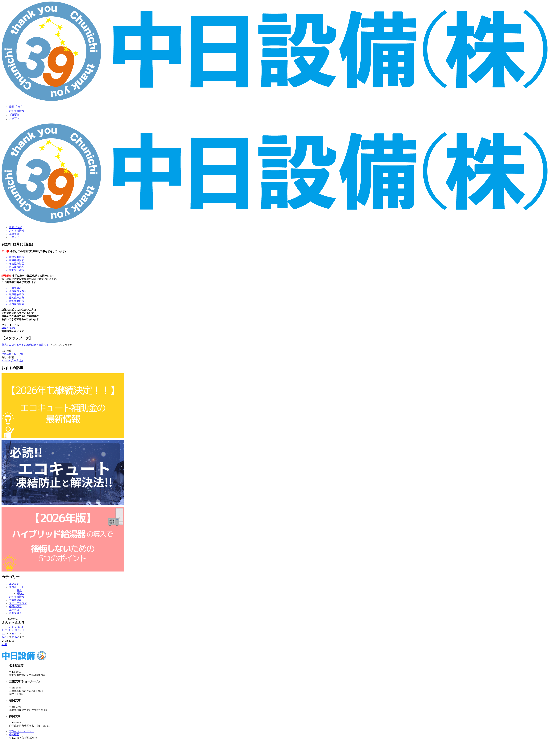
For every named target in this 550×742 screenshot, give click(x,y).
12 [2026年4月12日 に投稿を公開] (23, 630)
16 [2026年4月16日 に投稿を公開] (13, 633)
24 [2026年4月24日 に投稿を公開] (16, 637)
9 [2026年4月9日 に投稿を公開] (12, 630)
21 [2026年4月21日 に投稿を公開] (6, 637)
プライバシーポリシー (21, 731)
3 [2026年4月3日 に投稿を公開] (15, 626)
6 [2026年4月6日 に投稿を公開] (2, 630)
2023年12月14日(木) (12, 354)
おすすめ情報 (16, 230)
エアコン (14, 584)
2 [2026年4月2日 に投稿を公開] (12, 626)
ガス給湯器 (15, 600)
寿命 (19, 590)
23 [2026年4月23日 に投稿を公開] (13, 637)
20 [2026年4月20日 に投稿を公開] (3, 637)
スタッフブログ (18, 603)
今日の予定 (15, 606)
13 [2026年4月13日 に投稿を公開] (3, 633)
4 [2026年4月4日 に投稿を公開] (18, 626)
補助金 (20, 593)
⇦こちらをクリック (61, 344)
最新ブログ (15, 227)
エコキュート (16, 587)
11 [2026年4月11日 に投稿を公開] (19, 630)
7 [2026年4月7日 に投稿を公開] (5, 630)
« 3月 (4, 644)
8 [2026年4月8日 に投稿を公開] (9, 630)
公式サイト (15, 237)
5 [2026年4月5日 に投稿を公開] (22, 626)
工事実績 (14, 234)
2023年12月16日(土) (12, 360)
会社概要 (14, 734)
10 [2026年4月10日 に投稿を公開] (16, 630)
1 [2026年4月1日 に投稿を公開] (9, 626)
